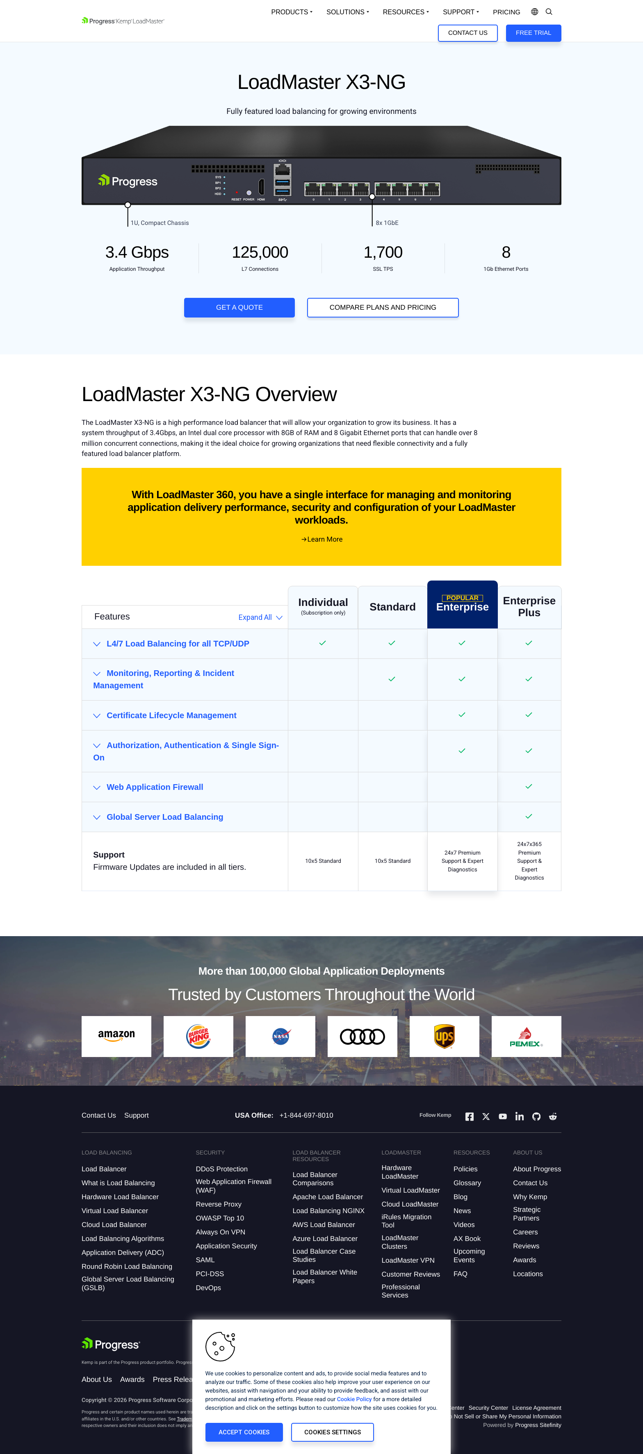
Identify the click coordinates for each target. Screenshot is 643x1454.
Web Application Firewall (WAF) (233, 1186)
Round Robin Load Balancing (127, 1266)
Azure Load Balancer (325, 1239)
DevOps (208, 1288)
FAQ (460, 1274)
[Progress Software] (111, 1344)
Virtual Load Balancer (115, 1211)
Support (136, 1115)
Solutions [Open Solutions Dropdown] (345, 12)
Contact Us (468, 32)
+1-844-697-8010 (306, 1115)
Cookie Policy (354, 1399)
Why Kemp (530, 1197)
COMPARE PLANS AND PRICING (383, 307)
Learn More (325, 539)
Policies (466, 1169)
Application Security (226, 1246)
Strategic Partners (526, 1214)
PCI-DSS (210, 1274)
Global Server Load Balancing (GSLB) (128, 1283)
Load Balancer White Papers (324, 1276)
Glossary (467, 1183)
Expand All (255, 617)
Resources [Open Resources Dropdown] (403, 12)
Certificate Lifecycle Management (172, 715)
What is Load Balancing (118, 1183)
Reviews (526, 1246)
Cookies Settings (332, 1432)
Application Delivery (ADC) (123, 1253)
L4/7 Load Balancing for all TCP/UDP (178, 643)
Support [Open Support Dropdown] (458, 12)
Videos (464, 1225)
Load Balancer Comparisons (314, 1179)
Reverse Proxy (218, 1204)
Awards (524, 1260)
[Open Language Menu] (534, 12)
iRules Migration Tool (407, 1221)
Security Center (488, 1407)
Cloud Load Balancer (114, 1225)
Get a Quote (239, 307)
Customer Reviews (411, 1274)
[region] (321, 1387)
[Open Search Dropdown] (549, 12)
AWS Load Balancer (323, 1225)
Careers (525, 1232)
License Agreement (536, 1407)
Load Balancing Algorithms (123, 1239)
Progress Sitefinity (538, 1425)
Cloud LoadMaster (410, 1204)
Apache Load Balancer (327, 1197)
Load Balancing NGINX (328, 1211)
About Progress (537, 1169)
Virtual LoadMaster (411, 1190)
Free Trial (533, 32)
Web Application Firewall (155, 787)
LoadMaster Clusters (400, 1242)
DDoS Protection (222, 1169)
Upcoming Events (469, 1255)
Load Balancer (104, 1169)
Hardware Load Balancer (120, 1197)
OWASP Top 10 (220, 1218)
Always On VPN (220, 1232)
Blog (460, 1197)
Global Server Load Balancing (165, 816)
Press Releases (179, 1379)
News (462, 1211)
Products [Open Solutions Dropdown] (289, 12)
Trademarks (189, 1419)
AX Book (467, 1239)
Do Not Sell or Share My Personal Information (503, 1416)
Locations (528, 1274)
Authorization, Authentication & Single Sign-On (186, 751)
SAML (205, 1260)
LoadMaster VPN (408, 1260)
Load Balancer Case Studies (324, 1255)
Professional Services (401, 1291)
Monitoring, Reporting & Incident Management (163, 679)
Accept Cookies (244, 1432)
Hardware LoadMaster (400, 1172)
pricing (506, 12)
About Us (97, 1379)
